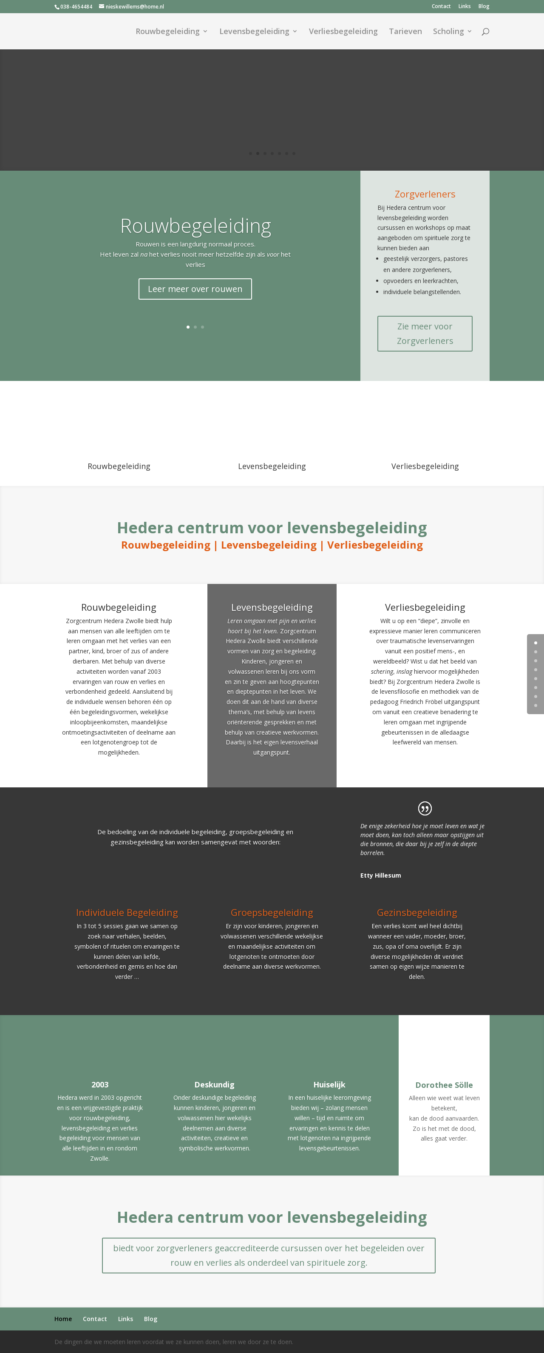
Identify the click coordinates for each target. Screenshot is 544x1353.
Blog (484, 7)
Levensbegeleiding (254, 32)
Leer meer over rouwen (195, 289)
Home (63, 1319)
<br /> (425, 415)
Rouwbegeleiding (168, 32)
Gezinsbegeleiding (417, 912)
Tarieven (405, 32)
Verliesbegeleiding (343, 32)
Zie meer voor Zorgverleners (425, 333)
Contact (441, 7)
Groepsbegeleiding (272, 912)
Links (465, 7)
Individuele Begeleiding (127, 912)
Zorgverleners (425, 193)
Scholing (448, 32)
